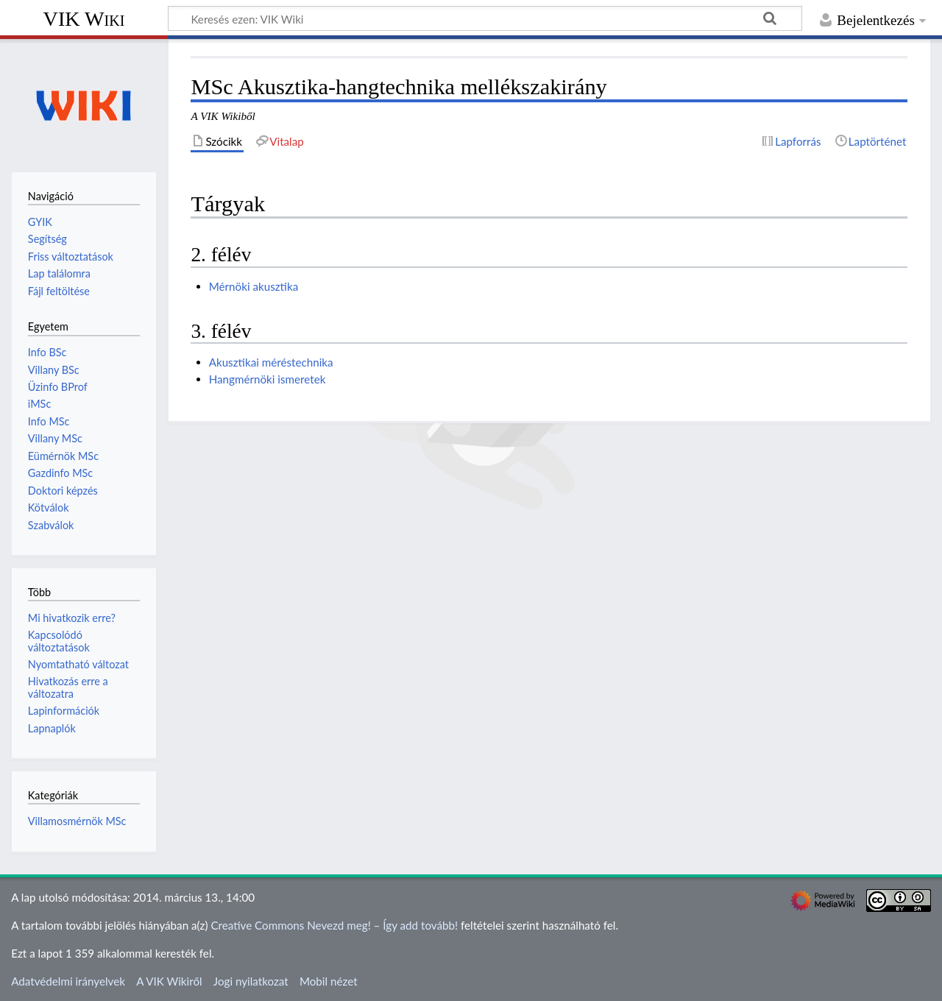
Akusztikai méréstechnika (271, 362)
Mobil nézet (329, 981)
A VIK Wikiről (169, 981)
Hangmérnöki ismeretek (267, 379)
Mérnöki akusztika (254, 286)
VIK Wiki (84, 18)
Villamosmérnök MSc (77, 821)
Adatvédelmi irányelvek (68, 981)
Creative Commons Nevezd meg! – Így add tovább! (334, 925)
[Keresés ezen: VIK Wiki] (485, 18)
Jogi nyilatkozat (250, 981)
